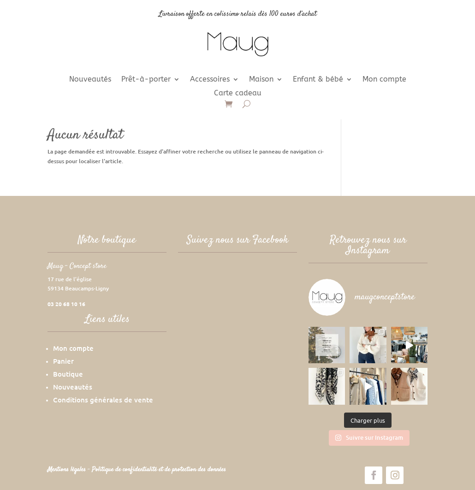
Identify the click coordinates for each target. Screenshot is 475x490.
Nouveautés (90, 79)
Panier (63, 361)
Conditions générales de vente (103, 399)
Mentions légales (68, 469)
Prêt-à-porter (146, 79)
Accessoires (210, 79)
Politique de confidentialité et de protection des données (159, 469)
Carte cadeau (237, 93)
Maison (261, 79)
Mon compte (384, 79)
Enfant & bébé (318, 79)
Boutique (68, 373)
